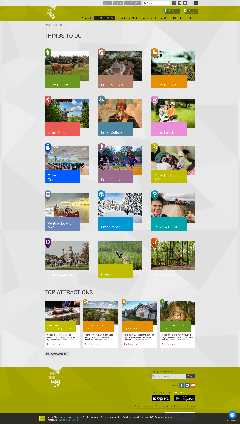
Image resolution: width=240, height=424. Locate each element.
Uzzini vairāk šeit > (70, 419)
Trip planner (132, 3)
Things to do (56, 25)
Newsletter (149, 406)
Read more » (53, 344)
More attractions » (56, 354)
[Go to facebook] (232, 415)
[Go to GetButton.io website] (232, 421)
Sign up (118, 3)
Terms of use (179, 406)
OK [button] (42, 418)
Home (47, 25)
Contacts (138, 406)
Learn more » (178, 392)
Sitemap (191, 406)
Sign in (107, 3)
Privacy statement (164, 406)
